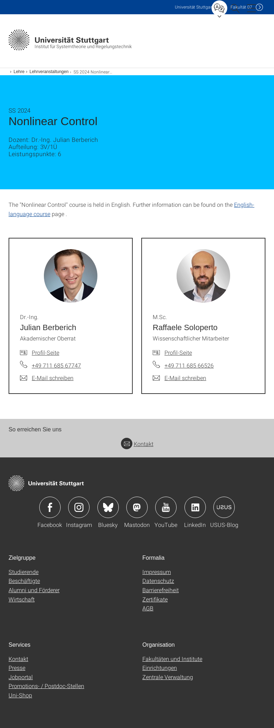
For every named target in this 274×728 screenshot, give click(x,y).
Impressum (156, 571)
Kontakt (137, 443)
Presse (17, 667)
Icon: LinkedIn (195, 507)
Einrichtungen (159, 667)
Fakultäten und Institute (172, 658)
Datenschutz (158, 580)
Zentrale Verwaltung (167, 677)
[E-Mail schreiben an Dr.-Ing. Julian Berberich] (46, 378)
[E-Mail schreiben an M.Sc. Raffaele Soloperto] (179, 378)
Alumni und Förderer (34, 590)
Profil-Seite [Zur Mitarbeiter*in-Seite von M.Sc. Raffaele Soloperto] (178, 352)
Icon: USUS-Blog (224, 507)
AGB (147, 608)
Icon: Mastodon (137, 507)
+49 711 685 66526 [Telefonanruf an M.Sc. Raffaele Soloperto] (189, 365)
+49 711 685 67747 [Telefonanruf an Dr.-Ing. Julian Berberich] (56, 365)
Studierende (24, 571)
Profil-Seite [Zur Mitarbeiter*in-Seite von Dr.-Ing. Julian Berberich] (45, 352)
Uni (194, 7)
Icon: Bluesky (108, 507)
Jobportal (21, 677)
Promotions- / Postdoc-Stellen (46, 685)
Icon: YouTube (166, 507)
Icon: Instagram (79, 507)
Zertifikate (155, 599)
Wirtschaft (22, 599)
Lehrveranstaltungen (49, 71)
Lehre (19, 71)
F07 (241, 7)
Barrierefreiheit (160, 590)
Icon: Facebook (50, 507)
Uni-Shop (20, 695)
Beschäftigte (24, 580)
